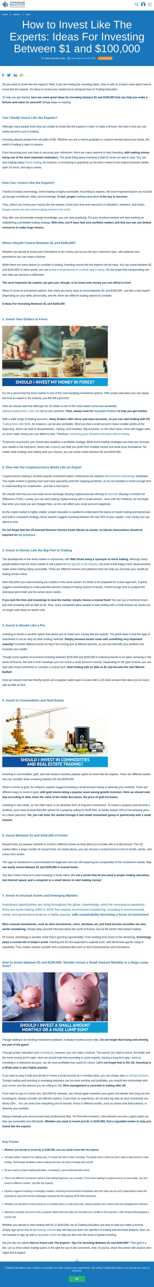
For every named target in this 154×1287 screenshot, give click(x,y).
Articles (16, 14)
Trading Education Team (54, 58)
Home (5, 14)
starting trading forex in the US (20, 411)
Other (28, 14)
